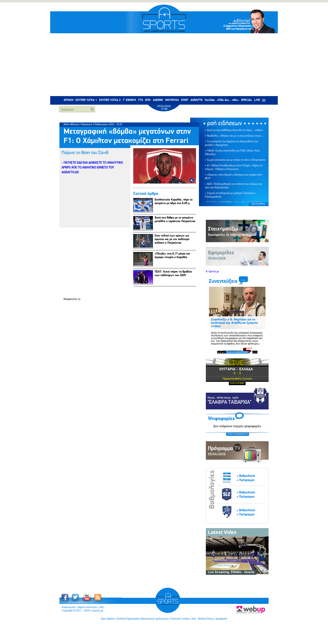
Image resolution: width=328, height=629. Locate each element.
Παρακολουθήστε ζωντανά (237, 378)
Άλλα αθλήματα (71, 124)
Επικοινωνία (68, 607)
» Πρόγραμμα (245, 480)
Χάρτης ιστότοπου (87, 607)
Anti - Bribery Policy (202, 618)
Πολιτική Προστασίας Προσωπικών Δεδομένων (143, 618)
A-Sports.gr (212, 271)
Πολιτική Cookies (180, 618)
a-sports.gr (97, 610)
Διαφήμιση (221, 618)
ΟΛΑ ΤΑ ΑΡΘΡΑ (258, 204)
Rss (102, 607)
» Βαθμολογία (246, 476)
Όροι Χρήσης (108, 618)
